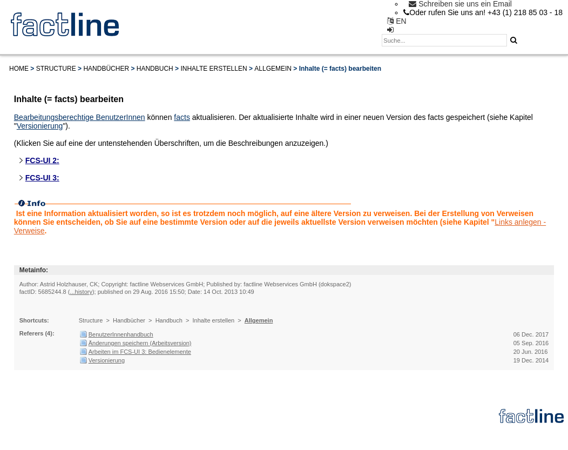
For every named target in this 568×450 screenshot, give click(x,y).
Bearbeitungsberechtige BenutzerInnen (79, 117)
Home (19, 68)
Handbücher (106, 68)
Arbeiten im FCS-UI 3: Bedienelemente (140, 351)
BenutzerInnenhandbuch (121, 334)
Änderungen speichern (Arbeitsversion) (140, 343)
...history (81, 291)
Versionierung (40, 126)
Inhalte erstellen (213, 68)
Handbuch (155, 68)
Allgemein (273, 68)
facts (182, 117)
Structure (56, 68)
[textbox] (444, 40)
